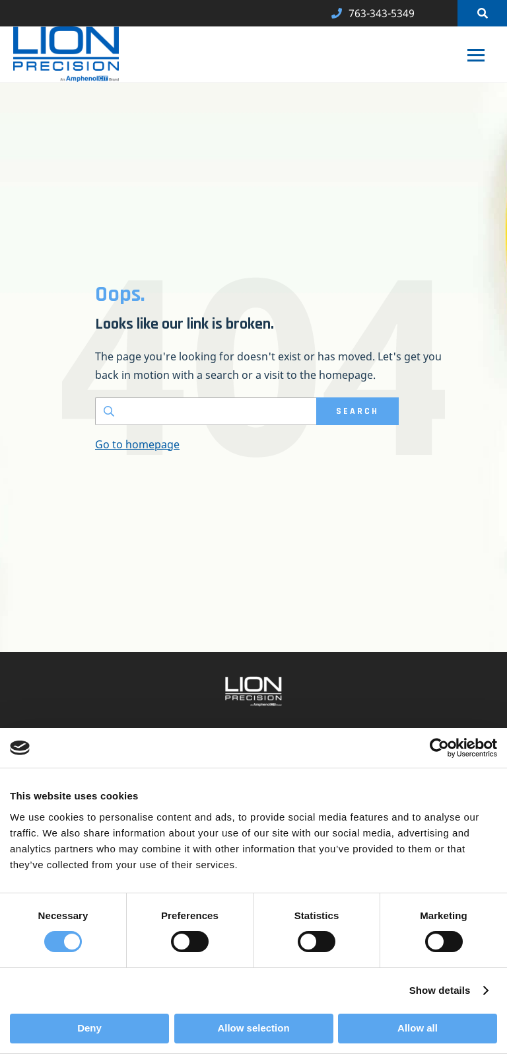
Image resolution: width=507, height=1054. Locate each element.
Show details (440, 990)
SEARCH (357, 411)
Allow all (417, 1028)
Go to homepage (137, 444)
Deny (89, 1028)
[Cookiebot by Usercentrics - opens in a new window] (439, 748)
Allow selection (253, 1028)
